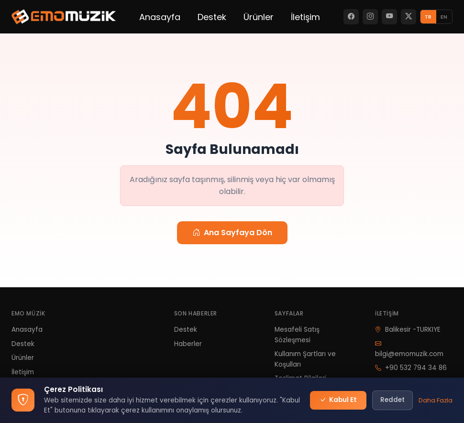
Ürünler (258, 17)
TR (428, 17)
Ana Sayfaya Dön (232, 233)
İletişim (305, 17)
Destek (212, 17)
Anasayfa (159, 17)
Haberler (188, 343)
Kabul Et (338, 400)
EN (444, 17)
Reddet (392, 399)
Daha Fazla (436, 400)
